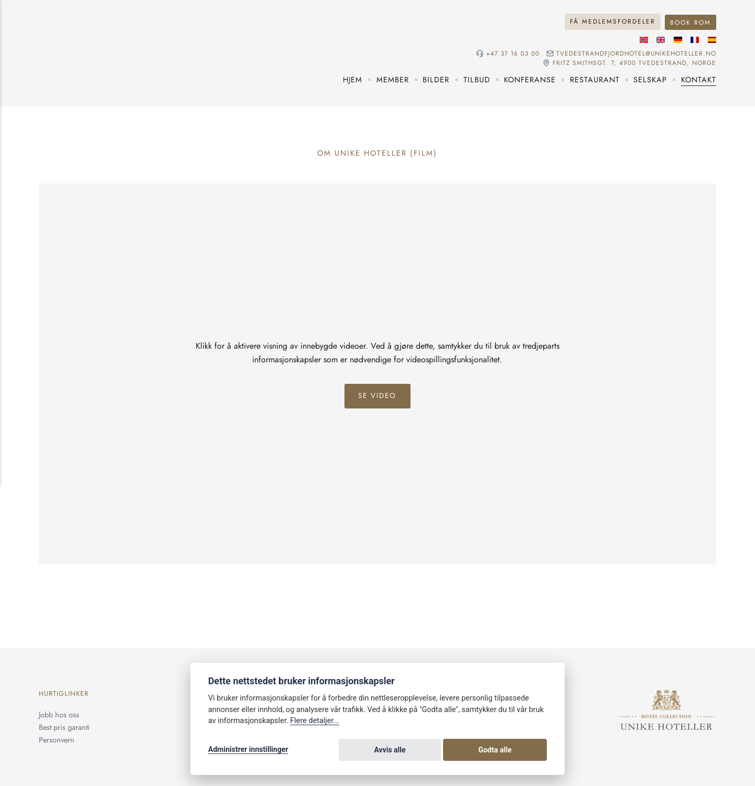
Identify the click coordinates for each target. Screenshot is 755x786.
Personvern (56, 738)
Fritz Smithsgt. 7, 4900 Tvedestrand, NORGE (634, 62)
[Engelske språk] (660, 39)
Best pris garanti (64, 725)
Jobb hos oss (59, 713)
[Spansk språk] (712, 39)
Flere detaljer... (314, 722)
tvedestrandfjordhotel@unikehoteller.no (635, 53)
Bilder (436, 78)
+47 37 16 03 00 (510, 53)
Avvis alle (461, 750)
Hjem (352, 78)
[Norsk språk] (644, 39)
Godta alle (519, 750)
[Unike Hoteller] (666, 695)
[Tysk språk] (678, 39)
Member (392, 78)
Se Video (377, 395)
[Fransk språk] (695, 39)
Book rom (690, 21)
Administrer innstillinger (248, 750)
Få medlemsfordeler (612, 21)
